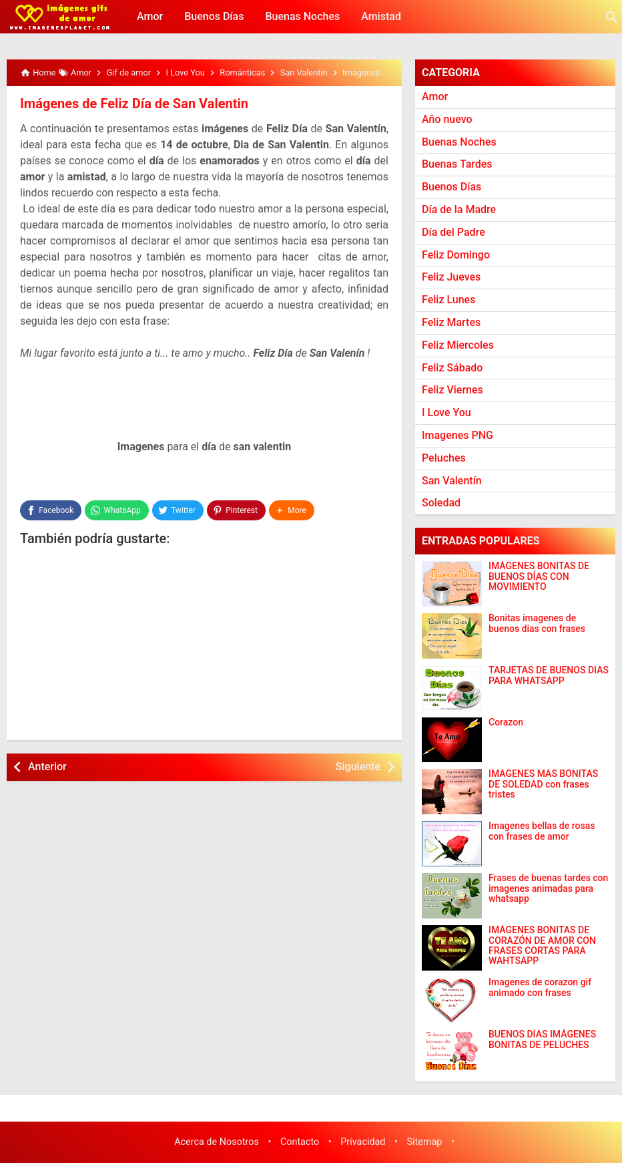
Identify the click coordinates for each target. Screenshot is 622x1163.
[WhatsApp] (116, 510)
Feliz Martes (451, 322)
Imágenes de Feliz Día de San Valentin (134, 104)
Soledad (441, 502)
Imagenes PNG (457, 435)
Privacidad (362, 1142)
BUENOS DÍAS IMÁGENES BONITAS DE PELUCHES (542, 1039)
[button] (291, 510)
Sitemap (424, 1142)
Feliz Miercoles (458, 345)
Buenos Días (214, 16)
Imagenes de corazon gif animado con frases (540, 987)
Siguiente (358, 766)
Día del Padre (453, 232)
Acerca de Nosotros (216, 1142)
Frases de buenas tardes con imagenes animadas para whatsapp (548, 888)
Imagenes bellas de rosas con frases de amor (542, 831)
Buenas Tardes (457, 164)
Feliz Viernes (452, 389)
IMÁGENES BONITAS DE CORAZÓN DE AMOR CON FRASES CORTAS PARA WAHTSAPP (542, 945)
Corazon (506, 722)
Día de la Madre (459, 209)
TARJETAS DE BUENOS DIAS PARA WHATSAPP (549, 675)
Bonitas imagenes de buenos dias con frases (537, 623)
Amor (150, 16)
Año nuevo (447, 119)
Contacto (299, 1142)
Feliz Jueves (451, 277)
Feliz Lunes (448, 299)
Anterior (47, 766)
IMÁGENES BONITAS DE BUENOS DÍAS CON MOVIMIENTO (539, 576)
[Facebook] (50, 510)
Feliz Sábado (452, 367)
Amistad (381, 16)
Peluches (444, 458)
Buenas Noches (302, 16)
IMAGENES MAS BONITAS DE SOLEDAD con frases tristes (543, 784)
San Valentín (452, 480)
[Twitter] (178, 510)
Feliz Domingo (456, 254)
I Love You (446, 412)
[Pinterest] (236, 510)
